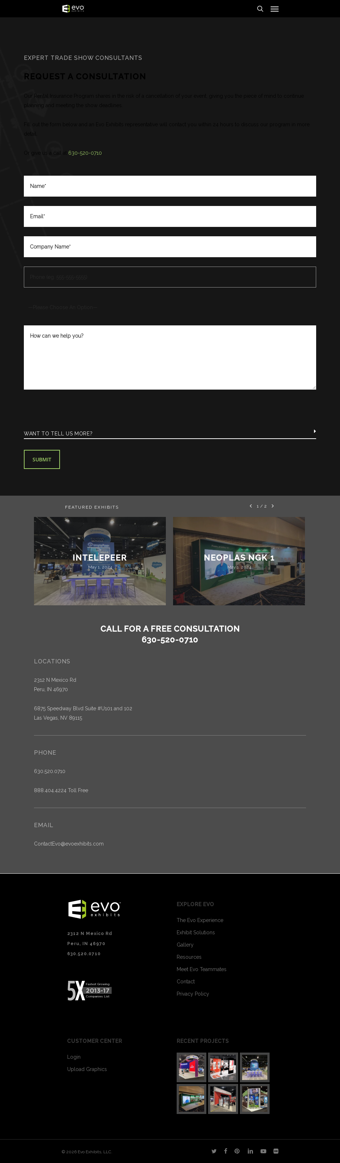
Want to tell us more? (58, 433)
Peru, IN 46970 (51, 689)
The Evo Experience (200, 920)
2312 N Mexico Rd (55, 680)
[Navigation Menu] (275, 8)
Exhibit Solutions (196, 932)
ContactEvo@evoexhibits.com (69, 844)
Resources (189, 957)
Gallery (185, 945)
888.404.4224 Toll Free (61, 790)
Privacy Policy (193, 994)
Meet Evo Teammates (202, 969)
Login (74, 1057)
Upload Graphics (87, 1069)
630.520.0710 (49, 771)
